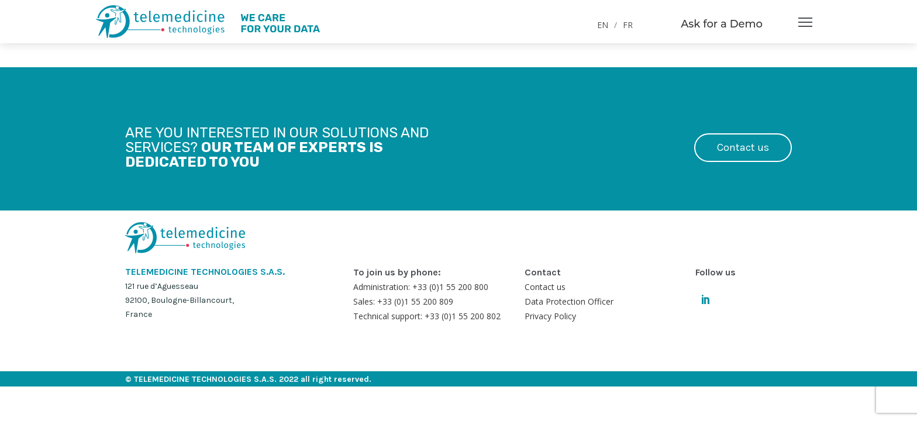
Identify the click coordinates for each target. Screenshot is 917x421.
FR (628, 24)
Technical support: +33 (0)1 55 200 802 (427, 316)
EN (602, 24)
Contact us (743, 147)
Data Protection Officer (569, 301)
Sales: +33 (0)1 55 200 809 (403, 301)
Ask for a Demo (722, 24)
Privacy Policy (550, 316)
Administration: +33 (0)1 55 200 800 (420, 286)
